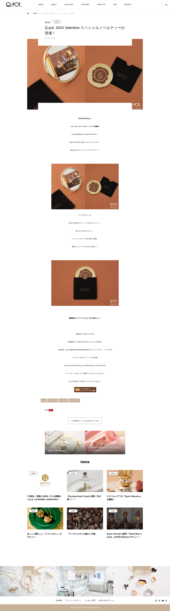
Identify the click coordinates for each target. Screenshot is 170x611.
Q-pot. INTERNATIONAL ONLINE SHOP (92, 365)
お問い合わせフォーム (106, 600)
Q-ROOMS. (85, 4)
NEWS (41, 4)
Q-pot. (43, 400)
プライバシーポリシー (73, 600)
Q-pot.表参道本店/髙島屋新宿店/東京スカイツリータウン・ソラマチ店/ (89, 350)
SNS (115, 4)
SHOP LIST (101, 4)
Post (46, 410)
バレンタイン (74, 400)
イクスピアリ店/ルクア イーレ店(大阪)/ (85, 357)
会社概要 (59, 600)
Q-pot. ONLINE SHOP (71, 365)
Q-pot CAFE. (68, 4)
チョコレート (52, 400)
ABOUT (54, 4)
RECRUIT (127, 4)
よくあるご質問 (89, 600)
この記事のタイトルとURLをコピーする (85, 421)
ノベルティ (63, 400)
